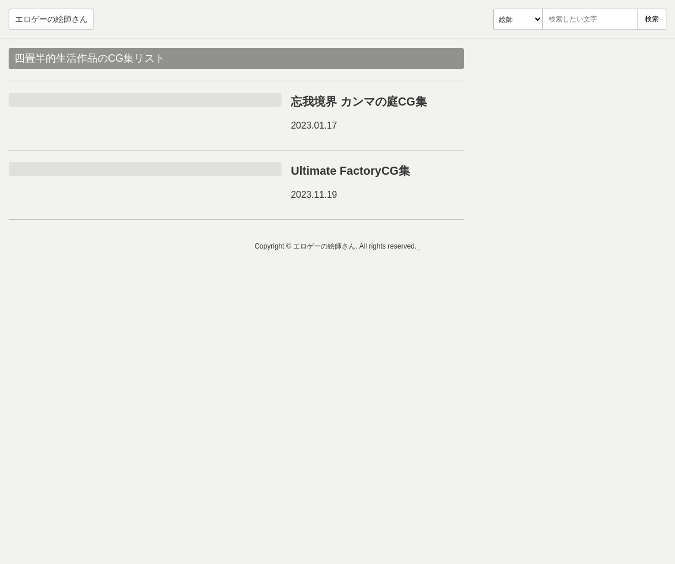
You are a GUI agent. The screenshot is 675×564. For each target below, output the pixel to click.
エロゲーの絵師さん (51, 19)
